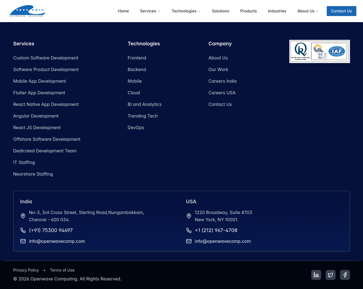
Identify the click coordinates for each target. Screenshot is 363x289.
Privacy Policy (26, 270)
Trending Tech (143, 116)
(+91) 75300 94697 (51, 230)
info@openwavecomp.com (57, 241)
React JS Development (37, 127)
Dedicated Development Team (45, 150)
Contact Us (341, 11)
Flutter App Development (39, 92)
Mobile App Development (39, 81)
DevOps (136, 127)
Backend (137, 69)
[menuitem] (123, 11)
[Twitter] (331, 275)
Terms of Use (62, 270)
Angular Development (36, 116)
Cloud (134, 92)
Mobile (135, 81)
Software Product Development (46, 69)
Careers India (222, 81)
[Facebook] (345, 275)
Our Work (218, 69)
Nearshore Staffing (33, 174)
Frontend (137, 58)
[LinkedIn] (316, 275)
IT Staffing (24, 162)
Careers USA (222, 92)
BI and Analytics (145, 104)
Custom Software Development (46, 58)
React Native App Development (46, 104)
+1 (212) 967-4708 (216, 230)
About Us (218, 58)
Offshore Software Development (47, 139)
